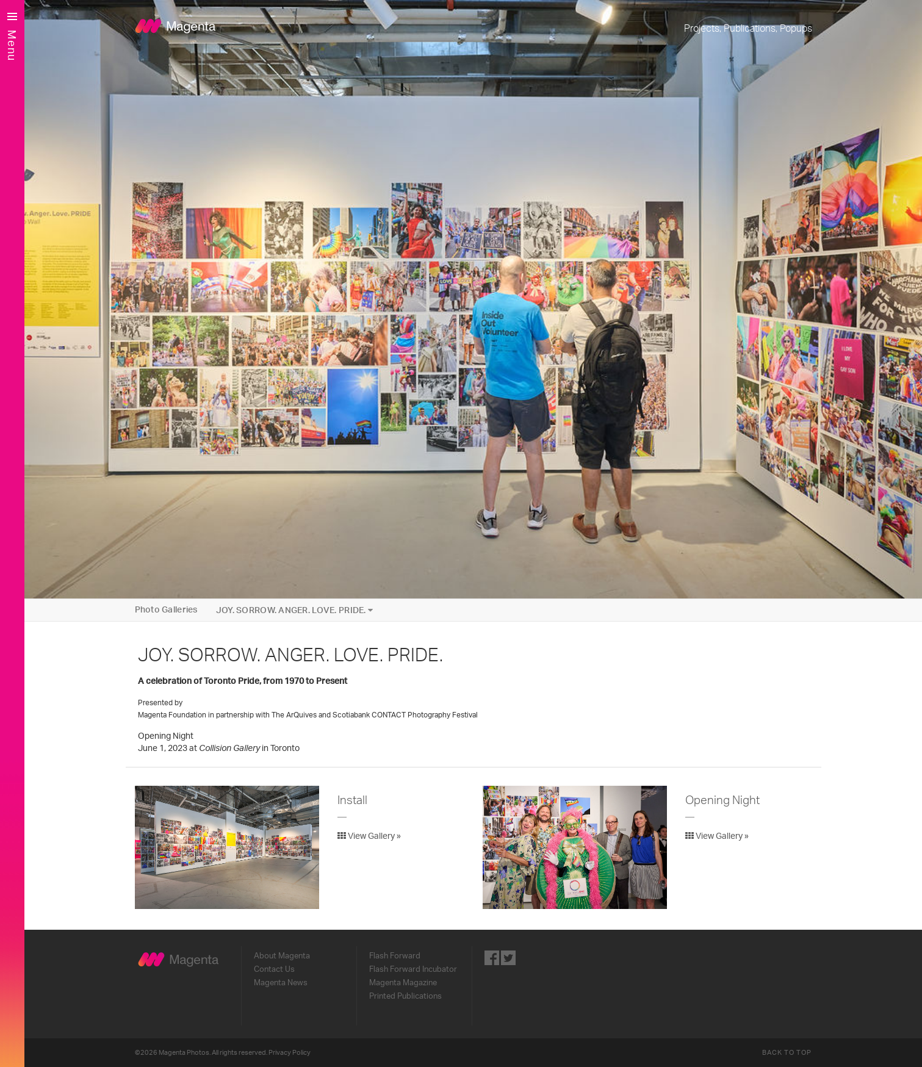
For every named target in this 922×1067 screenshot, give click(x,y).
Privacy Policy (289, 1052)
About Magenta (282, 956)
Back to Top (787, 1052)
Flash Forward (394, 956)
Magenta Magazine (403, 983)
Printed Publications (405, 996)
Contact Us (274, 969)
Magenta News (281, 983)
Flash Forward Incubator (413, 969)
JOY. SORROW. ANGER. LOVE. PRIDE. (294, 610)
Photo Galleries (166, 610)
